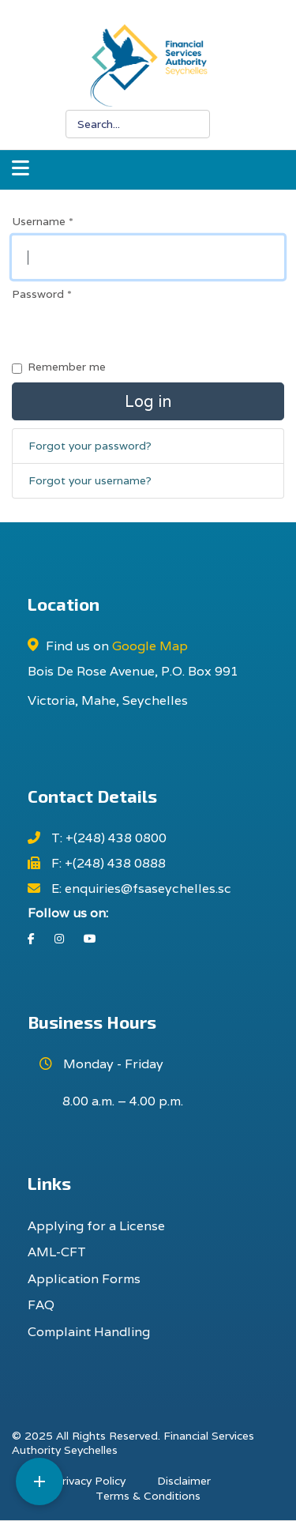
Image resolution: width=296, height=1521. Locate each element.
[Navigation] (20, 170)
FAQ (41, 1305)
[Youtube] (90, 939)
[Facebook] (31, 939)
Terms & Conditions (148, 1496)
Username (42, 221)
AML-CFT (57, 1252)
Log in (148, 401)
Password (42, 294)
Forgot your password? (90, 446)
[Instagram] (59, 939)
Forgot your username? (90, 480)
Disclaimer (184, 1481)
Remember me (67, 367)
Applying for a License (96, 1226)
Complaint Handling (89, 1331)
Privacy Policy (90, 1481)
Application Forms (84, 1279)
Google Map (150, 646)
